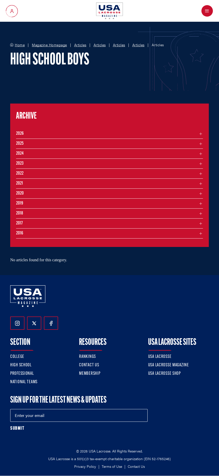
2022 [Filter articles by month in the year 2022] (19, 173)
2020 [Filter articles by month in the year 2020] (20, 193)
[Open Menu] (207, 11)
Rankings (87, 356)
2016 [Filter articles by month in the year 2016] (19, 233)
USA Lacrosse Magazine (168, 365)
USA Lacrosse (160, 356)
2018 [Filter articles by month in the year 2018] (19, 213)
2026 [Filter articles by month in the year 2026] (20, 133)
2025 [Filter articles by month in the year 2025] (19, 143)
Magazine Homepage (49, 45)
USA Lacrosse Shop (164, 373)
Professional (22, 373)
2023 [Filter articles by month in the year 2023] (19, 163)
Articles (80, 45)
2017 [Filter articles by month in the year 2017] (19, 223)
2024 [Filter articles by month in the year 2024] (20, 153)
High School (21, 365)
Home (20, 45)
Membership (89, 373)
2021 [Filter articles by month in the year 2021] (19, 183)
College (17, 356)
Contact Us (89, 365)
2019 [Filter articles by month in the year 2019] (19, 203)
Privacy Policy (85, 466)
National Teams (23, 382)
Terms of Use (112, 466)
